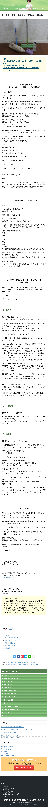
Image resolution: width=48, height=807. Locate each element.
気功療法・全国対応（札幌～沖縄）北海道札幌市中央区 (24, 802)
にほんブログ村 (10, 629)
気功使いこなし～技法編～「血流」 (10, 737)
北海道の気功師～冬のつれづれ (9, 735)
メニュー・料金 (9, 645)
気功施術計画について (11, 643)
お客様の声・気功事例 (10, 694)
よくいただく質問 (9, 700)
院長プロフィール (9, 684)
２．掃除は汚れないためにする (13, 65)
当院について (7, 703)
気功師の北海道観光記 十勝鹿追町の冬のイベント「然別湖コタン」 (23, 664)
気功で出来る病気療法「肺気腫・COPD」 (12, 727)
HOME (6, 635)
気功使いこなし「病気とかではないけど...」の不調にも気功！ (17, 729)
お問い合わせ (7, 712)
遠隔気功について (10, 640)
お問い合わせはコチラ (24, 767)
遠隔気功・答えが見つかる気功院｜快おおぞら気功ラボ (24, 8)
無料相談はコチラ (8, 577)
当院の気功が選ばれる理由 (13, 638)
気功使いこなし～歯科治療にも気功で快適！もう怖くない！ (21, 662)
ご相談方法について (11, 648)
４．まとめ (7, 70)
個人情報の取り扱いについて (12, 706)
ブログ (6, 715)
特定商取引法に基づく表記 (11, 709)
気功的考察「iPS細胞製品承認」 (10, 732)
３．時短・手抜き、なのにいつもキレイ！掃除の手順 (21, 68)
